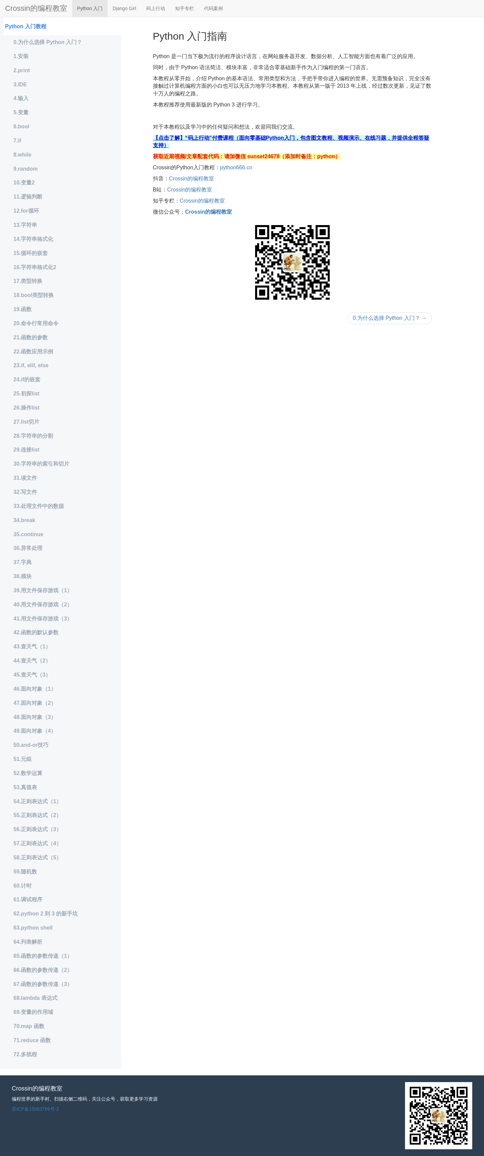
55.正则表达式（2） (37, 815)
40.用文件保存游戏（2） (42, 604)
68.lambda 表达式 (35, 998)
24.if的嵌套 (26, 379)
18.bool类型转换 (33, 295)
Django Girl (124, 8)
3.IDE (20, 84)
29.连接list (26, 450)
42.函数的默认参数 (35, 632)
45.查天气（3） (32, 675)
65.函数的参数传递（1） (42, 956)
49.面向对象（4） (34, 731)
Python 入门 (90, 8)
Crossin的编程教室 (36, 8)
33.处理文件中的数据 (38, 506)
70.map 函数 (28, 1026)
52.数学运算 (27, 773)
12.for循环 (26, 211)
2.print (21, 70)
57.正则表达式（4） (37, 843)
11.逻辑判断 (27, 197)
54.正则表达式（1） (37, 801)
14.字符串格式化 (33, 239)
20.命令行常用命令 (35, 323)
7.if (17, 140)
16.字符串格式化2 (34, 267)
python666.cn (236, 167)
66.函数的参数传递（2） (42, 970)
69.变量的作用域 (33, 1012)
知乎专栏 (184, 8)
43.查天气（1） (32, 646)
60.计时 (22, 886)
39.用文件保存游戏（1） (42, 590)
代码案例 (213, 8)
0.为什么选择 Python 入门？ (47, 42)
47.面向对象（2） (34, 703)
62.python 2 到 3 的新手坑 (45, 913)
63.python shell (32, 928)
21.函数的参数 (30, 337)
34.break (24, 520)
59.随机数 (25, 871)
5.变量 (21, 112)
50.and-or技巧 (30, 745)
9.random (25, 169)
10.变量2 (24, 182)
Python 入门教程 (25, 26)
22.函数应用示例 (33, 351)
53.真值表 (25, 787)
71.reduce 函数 (32, 1040)
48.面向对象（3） (34, 717)
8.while (22, 155)
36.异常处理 (27, 548)
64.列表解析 (27, 942)
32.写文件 (25, 492)
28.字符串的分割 (33, 436)
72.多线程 (25, 1054)
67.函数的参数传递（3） (42, 984)
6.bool (21, 126)
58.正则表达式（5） (37, 857)
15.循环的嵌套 (30, 253)
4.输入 (21, 98)
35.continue (28, 534)
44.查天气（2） (32, 660)
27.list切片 (26, 422)
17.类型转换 (27, 281)
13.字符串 (25, 225)
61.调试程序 (27, 899)
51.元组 (22, 759)
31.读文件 (25, 478)
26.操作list (26, 408)
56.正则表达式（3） (37, 829)
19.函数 (22, 309)
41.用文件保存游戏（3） (42, 619)
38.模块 (22, 576)
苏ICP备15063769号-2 (35, 1109)
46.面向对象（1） (34, 689)
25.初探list (26, 393)
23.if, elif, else (30, 365)
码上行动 (155, 8)
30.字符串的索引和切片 (41, 464)
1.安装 (21, 56)
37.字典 (22, 562)
